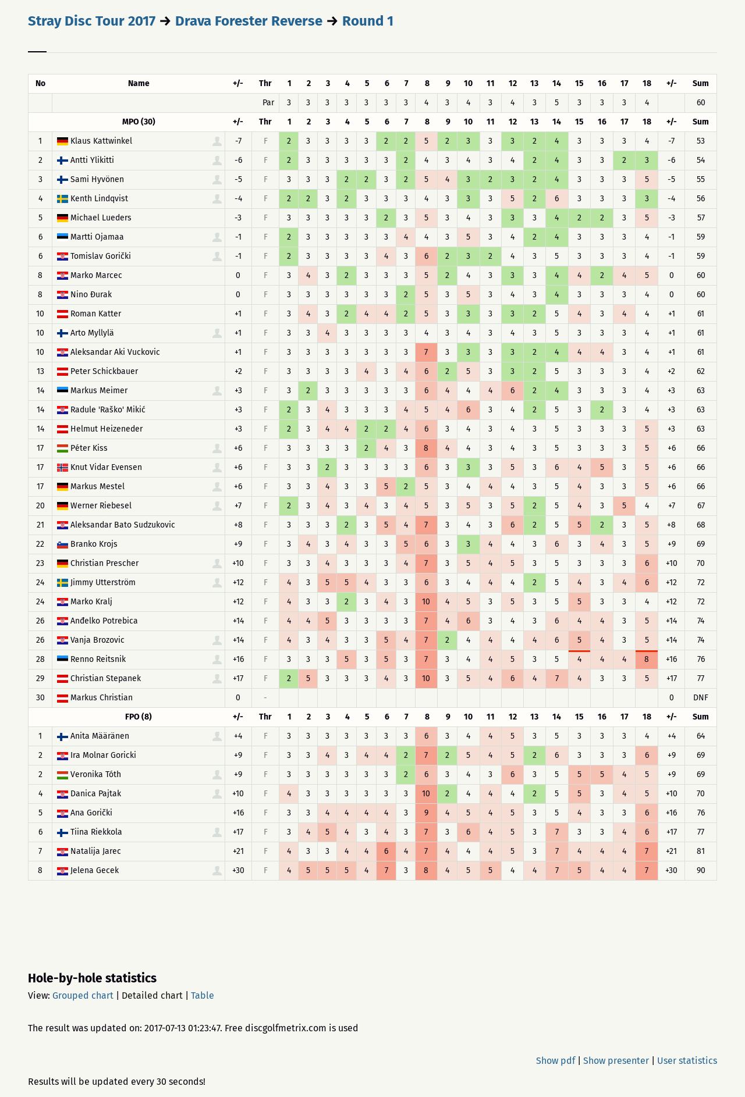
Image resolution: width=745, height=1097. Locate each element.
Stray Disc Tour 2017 (91, 21)
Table (202, 995)
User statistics (687, 1060)
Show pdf (555, 1060)
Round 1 (367, 21)
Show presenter (616, 1060)
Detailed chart (152, 995)
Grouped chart (82, 995)
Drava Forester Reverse (248, 21)
